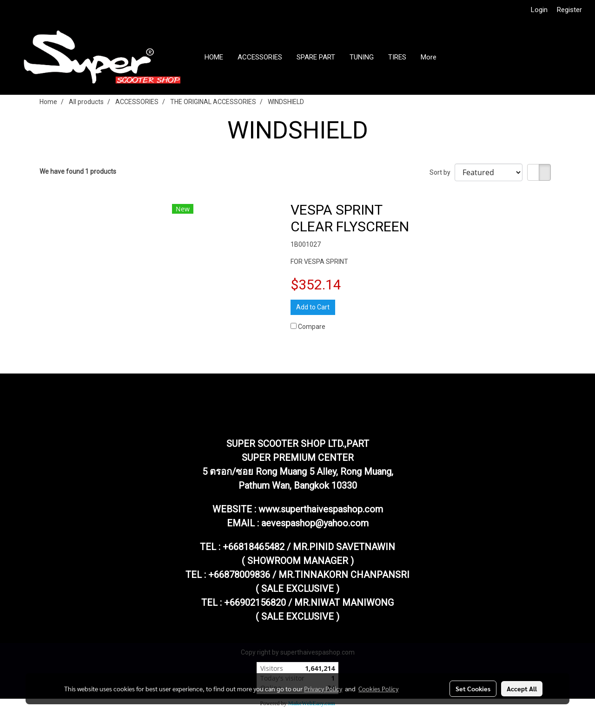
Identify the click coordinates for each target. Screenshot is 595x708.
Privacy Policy (323, 688)
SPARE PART (316, 57)
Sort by (442, 172)
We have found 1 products (78, 171)
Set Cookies (473, 688)
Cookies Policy (378, 688)
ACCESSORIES (260, 57)
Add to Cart (313, 307)
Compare (311, 326)
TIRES (397, 57)
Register (569, 10)
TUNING (362, 57)
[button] (452, 57)
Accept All (522, 688)
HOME (214, 57)
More (428, 57)
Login (539, 10)
